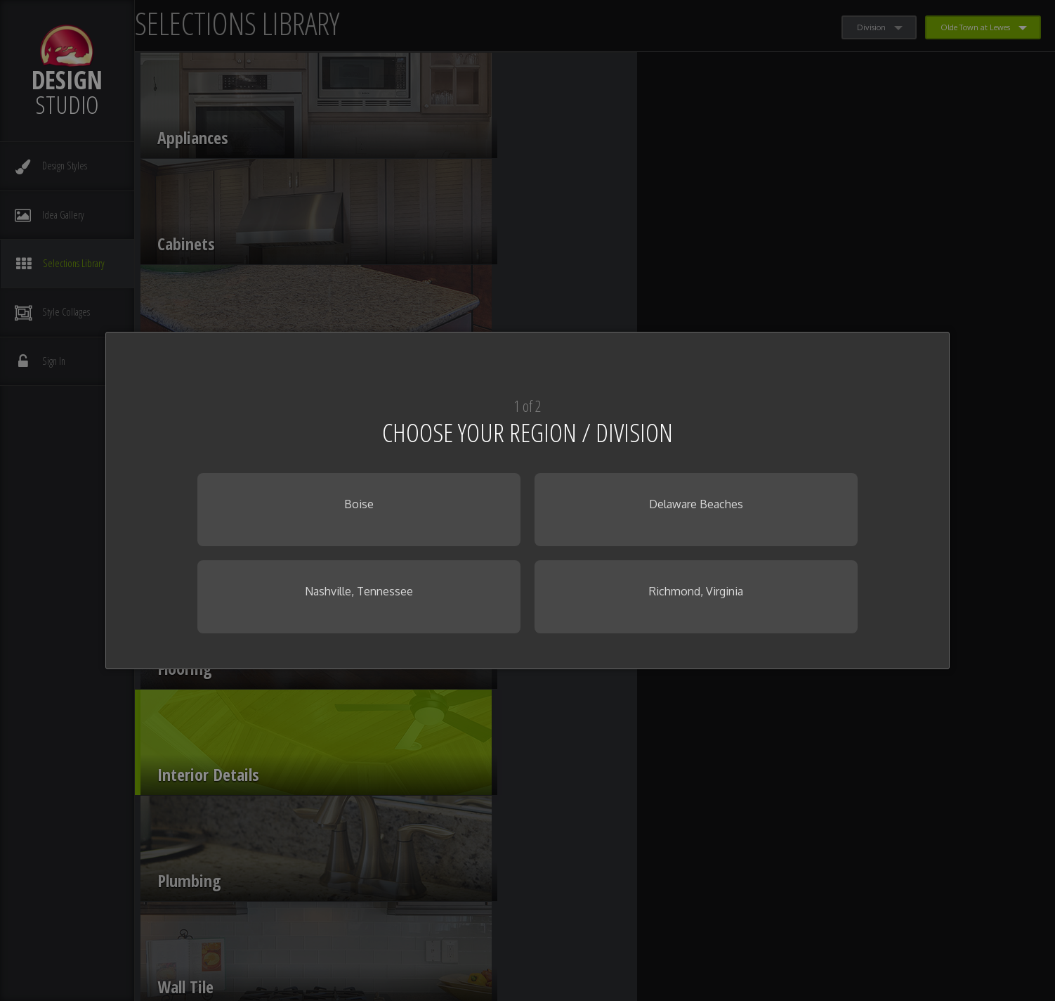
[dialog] (527, 500)
